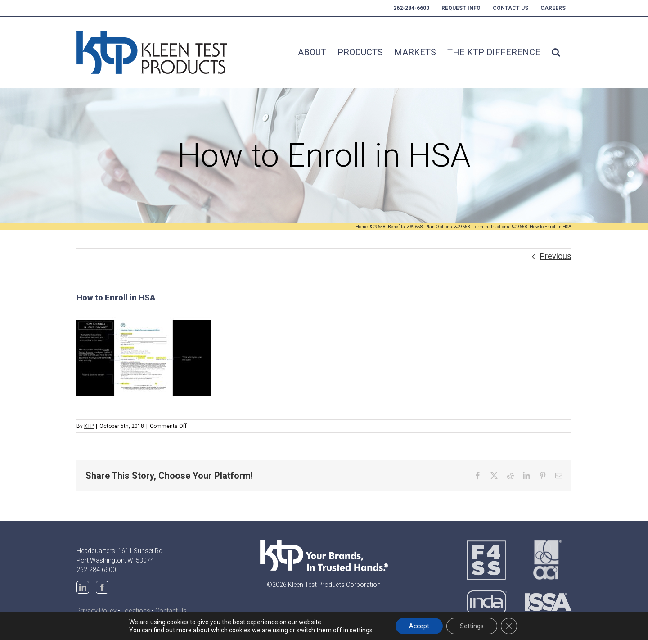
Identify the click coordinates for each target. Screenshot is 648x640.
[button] (556, 52)
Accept (419, 626)
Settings (472, 626)
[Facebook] (102, 587)
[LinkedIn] (82, 587)
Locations (136, 610)
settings (361, 630)
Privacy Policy (96, 610)
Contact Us (171, 610)
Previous (556, 256)
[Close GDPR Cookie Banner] (509, 626)
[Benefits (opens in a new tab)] (396, 226)
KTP (89, 426)
